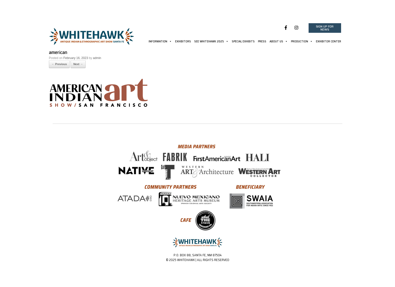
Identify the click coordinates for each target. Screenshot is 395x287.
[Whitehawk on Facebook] (285, 28)
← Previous (59, 64)
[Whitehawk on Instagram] (296, 28)
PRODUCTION (302, 42)
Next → (78, 64)
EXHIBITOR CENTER (328, 42)
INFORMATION (160, 42)
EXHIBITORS (183, 42)
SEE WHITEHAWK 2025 (211, 42)
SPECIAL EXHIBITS (243, 42)
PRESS (262, 42)
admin (97, 58)
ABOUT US (279, 42)
